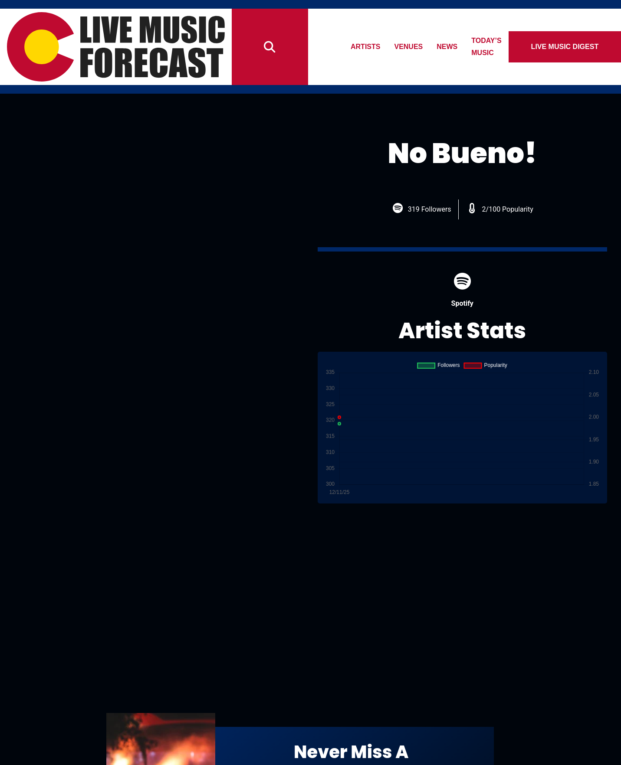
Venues (413, 46)
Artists (370, 46)
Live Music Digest (568, 46)
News (452, 46)
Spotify (462, 289)
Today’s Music (503, 46)
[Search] (270, 47)
